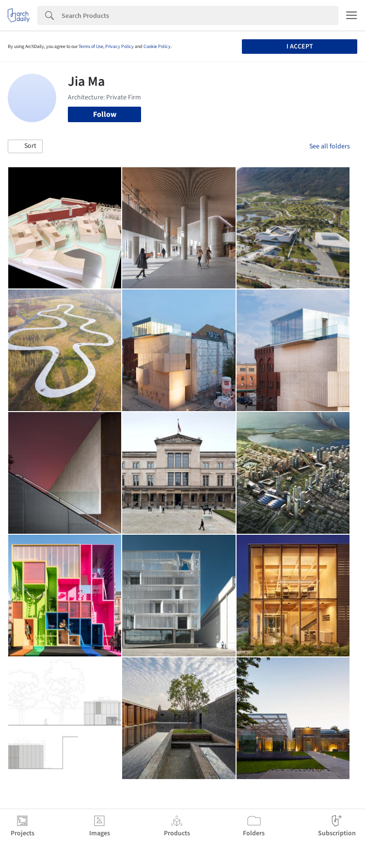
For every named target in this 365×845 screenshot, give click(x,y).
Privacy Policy (119, 46)
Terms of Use (91, 46)
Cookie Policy (157, 46)
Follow (104, 114)
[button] (25, 146)
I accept (299, 46)
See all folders (329, 146)
